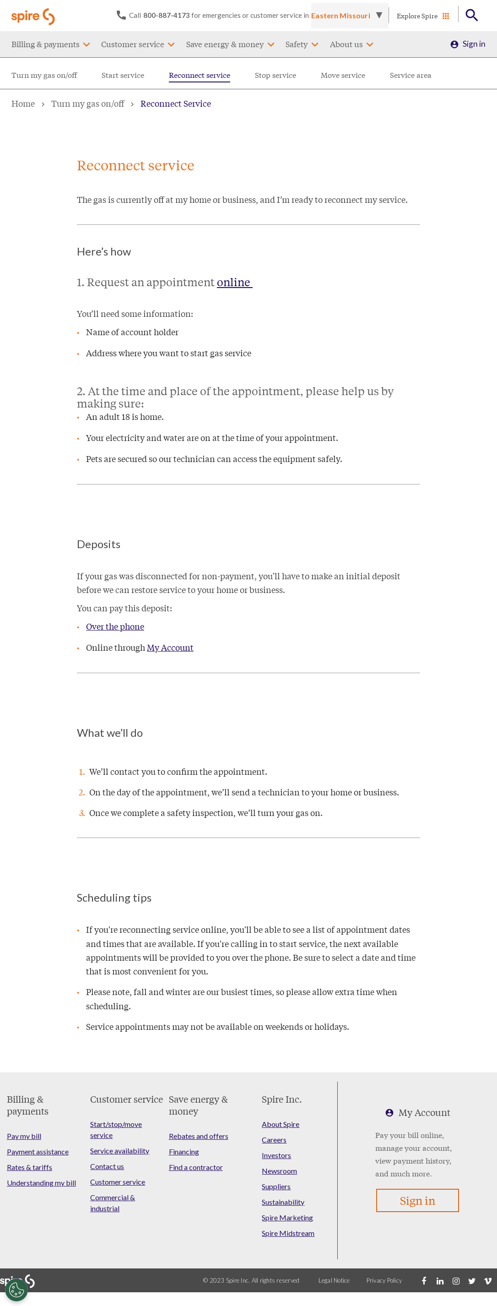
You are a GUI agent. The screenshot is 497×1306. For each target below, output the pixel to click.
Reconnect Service (175, 103)
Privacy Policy (384, 1280)
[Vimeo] (488, 1280)
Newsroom (279, 1170)
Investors (276, 1155)
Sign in (474, 44)
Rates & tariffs (29, 1167)
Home (23, 103)
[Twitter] (472, 1280)
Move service (343, 75)
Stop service (275, 75)
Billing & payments (45, 44)
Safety (297, 44)
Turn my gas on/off (44, 75)
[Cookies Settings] (16, 1290)
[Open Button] (472, 16)
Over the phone (115, 626)
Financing (184, 1151)
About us (346, 44)
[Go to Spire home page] (34, 15)
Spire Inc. (282, 1099)
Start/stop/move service (116, 1129)
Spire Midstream (288, 1233)
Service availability (119, 1150)
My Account (170, 647)
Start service (123, 75)
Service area (411, 75)
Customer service (132, 44)
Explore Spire (417, 15)
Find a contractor (196, 1167)
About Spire (280, 1124)
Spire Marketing (287, 1217)
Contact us (107, 1166)
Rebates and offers (198, 1136)
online (235, 282)
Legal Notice (334, 1280)
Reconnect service (199, 75)
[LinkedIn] (440, 1280)
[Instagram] (456, 1280)
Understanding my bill (41, 1182)
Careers (274, 1139)
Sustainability (283, 1201)
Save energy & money (225, 44)
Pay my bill (24, 1136)
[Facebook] (424, 1280)
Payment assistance (38, 1151)
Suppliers (276, 1186)
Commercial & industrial (112, 1203)
